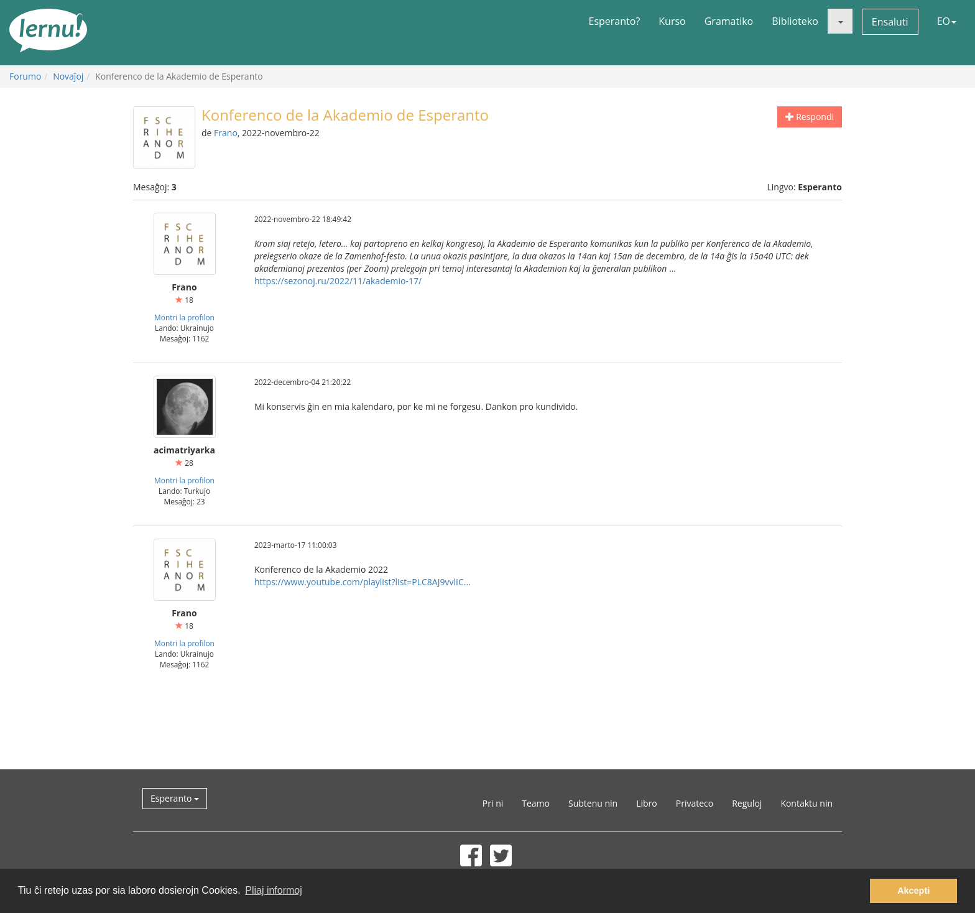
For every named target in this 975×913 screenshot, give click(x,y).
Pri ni (493, 803)
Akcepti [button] (913, 891)
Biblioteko (795, 21)
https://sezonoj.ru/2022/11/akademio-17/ (338, 281)
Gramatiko (729, 21)
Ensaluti (890, 22)
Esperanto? (614, 21)
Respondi (809, 117)
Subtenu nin (592, 803)
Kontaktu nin (806, 803)
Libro (646, 803)
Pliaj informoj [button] (273, 890)
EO (946, 21)
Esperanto (174, 798)
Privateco (694, 803)
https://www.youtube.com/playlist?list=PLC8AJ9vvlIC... (362, 582)
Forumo (25, 76)
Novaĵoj (68, 76)
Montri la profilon (184, 317)
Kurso (671, 21)
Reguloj (747, 803)
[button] (840, 21)
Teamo (536, 803)
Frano (226, 133)
